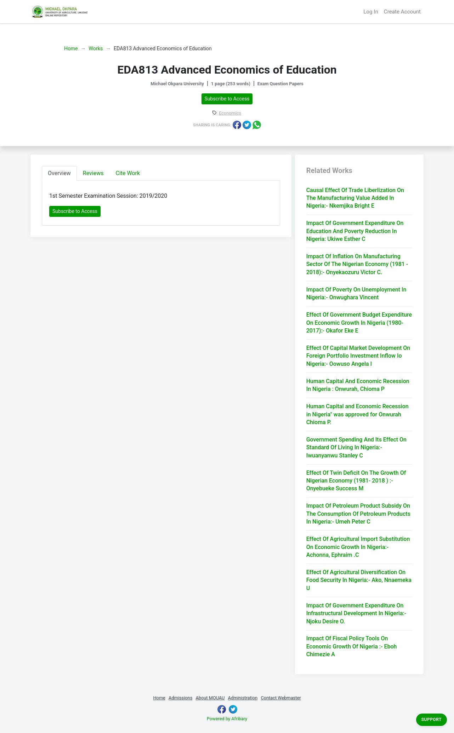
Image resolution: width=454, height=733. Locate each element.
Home (71, 49)
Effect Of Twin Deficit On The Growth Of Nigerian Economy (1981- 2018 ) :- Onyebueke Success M (356, 480)
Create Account (402, 11)
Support (431, 719)
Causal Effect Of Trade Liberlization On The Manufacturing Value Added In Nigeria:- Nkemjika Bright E (355, 198)
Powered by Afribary (227, 718)
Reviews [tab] (93, 173)
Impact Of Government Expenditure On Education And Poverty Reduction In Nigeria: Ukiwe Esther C (355, 231)
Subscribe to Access (227, 99)
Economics (230, 113)
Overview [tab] (59, 173)
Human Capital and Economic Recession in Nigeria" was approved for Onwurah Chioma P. (357, 414)
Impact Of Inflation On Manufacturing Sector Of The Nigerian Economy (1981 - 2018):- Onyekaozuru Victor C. (357, 264)
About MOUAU (210, 697)
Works (96, 49)
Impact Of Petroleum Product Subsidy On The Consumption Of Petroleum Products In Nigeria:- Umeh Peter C (358, 513)
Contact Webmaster (281, 697)
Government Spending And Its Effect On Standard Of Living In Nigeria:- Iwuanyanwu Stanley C (356, 447)
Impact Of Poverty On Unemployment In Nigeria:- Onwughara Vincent (356, 293)
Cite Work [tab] (128, 173)
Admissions (180, 697)
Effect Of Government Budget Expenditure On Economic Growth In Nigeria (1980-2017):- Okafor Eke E (359, 322)
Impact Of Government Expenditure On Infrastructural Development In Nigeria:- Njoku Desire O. (356, 613)
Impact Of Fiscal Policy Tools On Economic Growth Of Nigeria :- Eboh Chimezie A (351, 646)
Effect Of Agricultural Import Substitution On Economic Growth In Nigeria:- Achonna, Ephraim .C (358, 547)
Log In (370, 11)
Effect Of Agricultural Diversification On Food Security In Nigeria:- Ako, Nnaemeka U (359, 580)
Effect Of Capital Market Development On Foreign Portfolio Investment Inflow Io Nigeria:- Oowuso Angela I (358, 356)
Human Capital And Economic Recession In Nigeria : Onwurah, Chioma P (357, 385)
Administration (243, 697)
